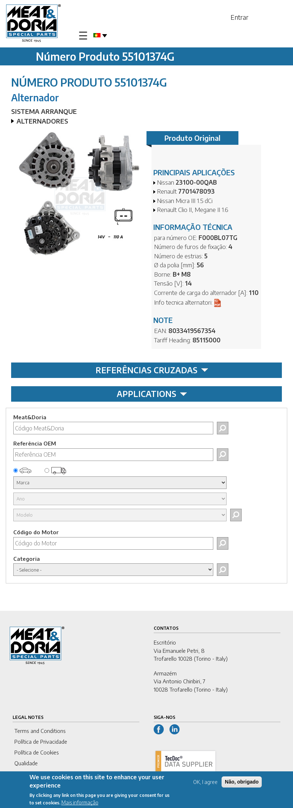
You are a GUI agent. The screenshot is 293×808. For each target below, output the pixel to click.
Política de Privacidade (40, 741)
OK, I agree (205, 783)
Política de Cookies (36, 752)
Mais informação (79, 803)
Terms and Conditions (40, 731)
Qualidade (26, 763)
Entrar (239, 17)
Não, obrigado (242, 783)
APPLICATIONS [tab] (152, 394)
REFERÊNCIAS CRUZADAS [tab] (152, 370)
